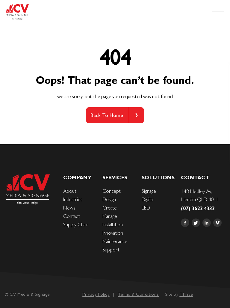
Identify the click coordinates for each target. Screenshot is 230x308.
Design (109, 199)
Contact (71, 216)
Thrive (186, 294)
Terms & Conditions (138, 294)
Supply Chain (76, 224)
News (69, 208)
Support (110, 250)
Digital (148, 199)
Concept (111, 191)
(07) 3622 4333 (198, 208)
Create (109, 208)
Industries (72, 199)
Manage (109, 216)
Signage (149, 191)
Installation (112, 224)
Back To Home (106, 115)
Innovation (112, 233)
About (69, 191)
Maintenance (114, 241)
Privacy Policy (95, 294)
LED (146, 208)
